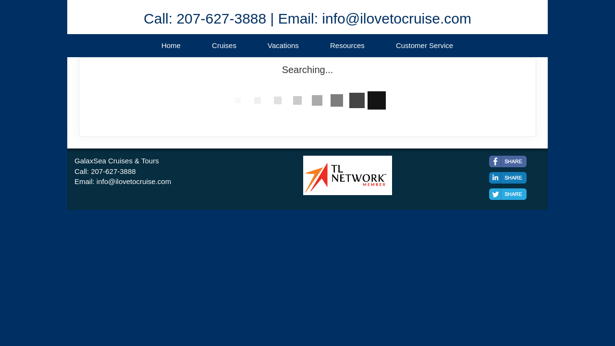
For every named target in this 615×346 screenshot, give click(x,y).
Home (171, 45)
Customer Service (424, 45)
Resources (347, 45)
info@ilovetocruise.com (134, 181)
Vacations (283, 45)
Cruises (224, 45)
